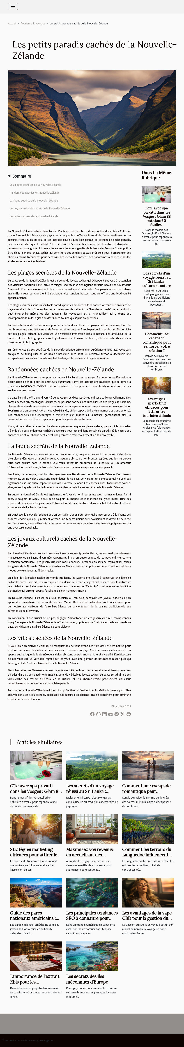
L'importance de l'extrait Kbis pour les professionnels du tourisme (34, 985)
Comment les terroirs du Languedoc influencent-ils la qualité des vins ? (146, 855)
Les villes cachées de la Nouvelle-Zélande (34, 216)
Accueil (12, 23)
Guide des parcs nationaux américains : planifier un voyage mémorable (33, 921)
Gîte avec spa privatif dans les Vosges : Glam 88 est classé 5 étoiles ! (157, 216)
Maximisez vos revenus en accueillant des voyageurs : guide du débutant (89, 858)
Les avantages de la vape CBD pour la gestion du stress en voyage (147, 918)
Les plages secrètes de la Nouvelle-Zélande (35, 184)
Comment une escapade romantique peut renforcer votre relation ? (156, 342)
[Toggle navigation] (13, 6)
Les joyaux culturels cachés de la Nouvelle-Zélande (40, 208)
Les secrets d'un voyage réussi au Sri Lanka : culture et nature (156, 279)
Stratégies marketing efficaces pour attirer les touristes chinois (157, 407)
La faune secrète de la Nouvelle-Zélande (34, 200)
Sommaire (21, 176)
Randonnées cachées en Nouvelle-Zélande (34, 192)
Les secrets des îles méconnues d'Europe (87, 979)
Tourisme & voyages (32, 23)
